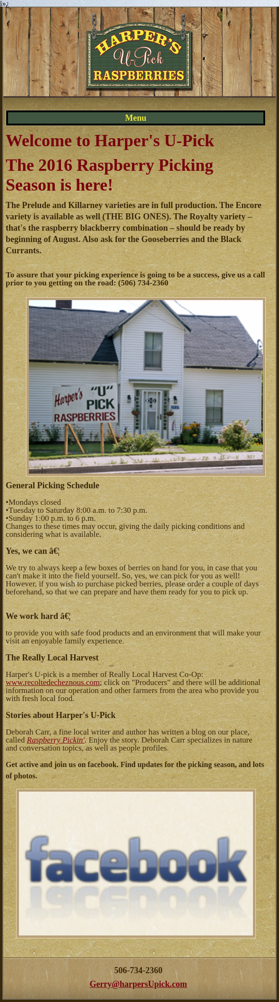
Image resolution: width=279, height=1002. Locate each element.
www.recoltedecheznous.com (53, 682)
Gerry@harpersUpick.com (138, 984)
